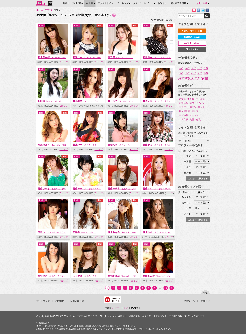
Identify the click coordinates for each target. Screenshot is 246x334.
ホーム (39, 10)
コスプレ (183, 107)
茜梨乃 (84, 232)
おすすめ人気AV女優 (193, 78)
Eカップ (169, 62)
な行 (206, 68)
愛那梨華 (86, 101)
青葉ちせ (121, 144)
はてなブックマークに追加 (198, 10)
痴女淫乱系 (184, 111)
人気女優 (183, 119)
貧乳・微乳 (195, 119)
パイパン (200, 103)
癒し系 (195, 111)
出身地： (188, 172)
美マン (193, 107)
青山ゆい (157, 188)
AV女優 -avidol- (192, 43)
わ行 (206, 73)
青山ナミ (157, 144)
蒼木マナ (86, 144)
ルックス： (187, 197)
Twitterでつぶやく (203, 10)
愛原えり (157, 101)
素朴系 (190, 99)
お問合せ (205, 301)
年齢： (189, 156)
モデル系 (183, 115)
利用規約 (60, 301)
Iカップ (169, 193)
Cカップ (63, 62)
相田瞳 (50, 101)
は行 (181, 73)
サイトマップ (43, 301)
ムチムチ (194, 115)
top (205, 293)
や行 (193, 73)
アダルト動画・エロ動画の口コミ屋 (79, 316)
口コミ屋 (44, 3)
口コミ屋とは (77, 301)
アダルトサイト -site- (192, 31)
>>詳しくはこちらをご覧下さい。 (155, 329)
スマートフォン (120, 308)
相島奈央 (157, 57)
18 (166, 288)
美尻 (192, 103)
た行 (199, 68)
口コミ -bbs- (192, 49)
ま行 (187, 73)
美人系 (201, 107)
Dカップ (133, 106)
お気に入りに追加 (194, 10)
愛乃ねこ (121, 101)
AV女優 (48, 10)
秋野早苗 (52, 276)
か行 (187, 68)
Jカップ (169, 237)
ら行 (199, 73)
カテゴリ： (187, 202)
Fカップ (169, 106)
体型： (189, 208)
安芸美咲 (86, 276)
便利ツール (189, 301)
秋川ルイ (157, 232)
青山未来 (87, 188)
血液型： (188, 161)
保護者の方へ (43, 322)
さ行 (193, 68)
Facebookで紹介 (207, 10)
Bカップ (64, 106)
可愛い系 (183, 103)
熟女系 (182, 99)
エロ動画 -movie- (192, 37)
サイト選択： (185, 141)
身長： (189, 167)
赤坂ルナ (52, 232)
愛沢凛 (120, 57)
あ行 (181, 68)
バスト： (188, 214)
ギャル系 (200, 99)
